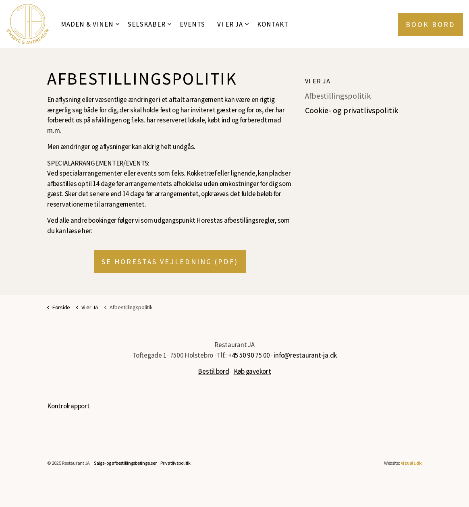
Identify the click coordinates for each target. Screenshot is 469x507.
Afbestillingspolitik (338, 96)
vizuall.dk (411, 463)
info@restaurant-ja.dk (305, 355)
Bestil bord (213, 371)
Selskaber (147, 24)
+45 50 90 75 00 (249, 355)
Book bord (430, 24)
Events (192, 24)
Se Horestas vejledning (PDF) (169, 261)
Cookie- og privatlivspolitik (351, 111)
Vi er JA (230, 24)
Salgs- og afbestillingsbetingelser (125, 463)
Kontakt (272, 24)
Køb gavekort (252, 371)
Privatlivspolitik (175, 463)
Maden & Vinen (87, 24)
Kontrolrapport (68, 405)
